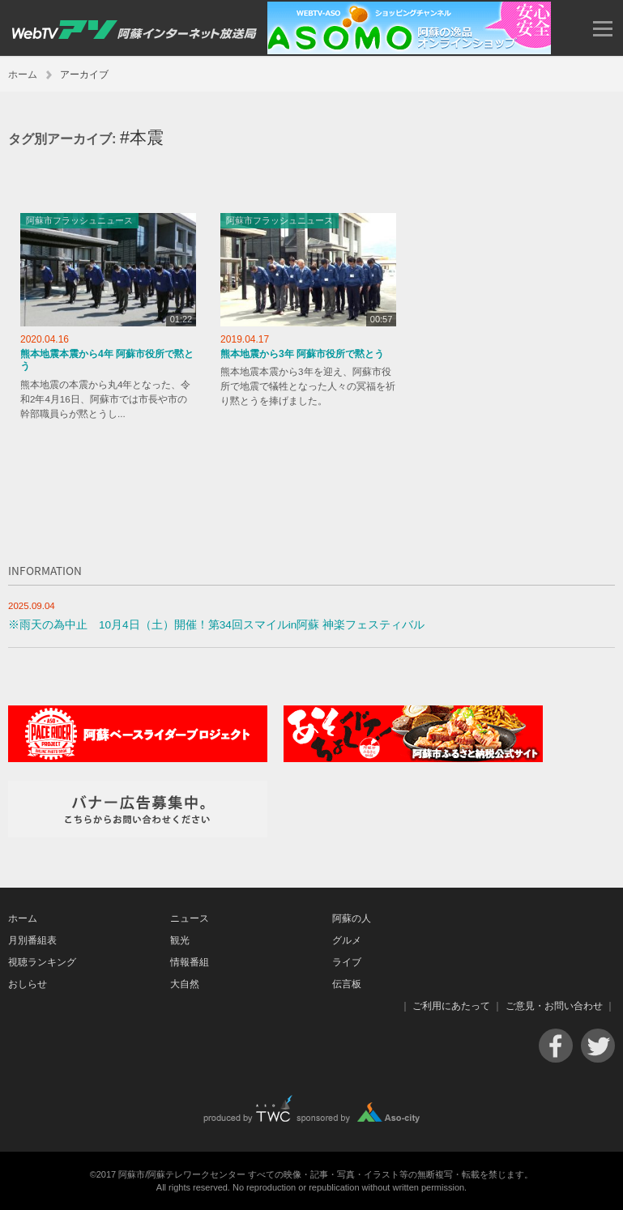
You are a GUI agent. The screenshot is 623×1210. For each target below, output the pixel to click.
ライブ (346, 962)
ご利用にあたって (451, 1006)
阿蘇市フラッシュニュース (79, 220)
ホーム (22, 74)
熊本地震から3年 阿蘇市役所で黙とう (302, 354)
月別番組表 (32, 940)
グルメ (346, 940)
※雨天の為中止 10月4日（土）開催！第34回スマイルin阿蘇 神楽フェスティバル (216, 625)
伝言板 (346, 984)
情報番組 (189, 962)
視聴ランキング (42, 962)
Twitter (598, 1046)
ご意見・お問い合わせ (554, 1006)
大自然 (184, 984)
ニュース (189, 918)
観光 (180, 940)
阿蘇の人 (351, 918)
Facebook (556, 1046)
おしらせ (27, 984)
